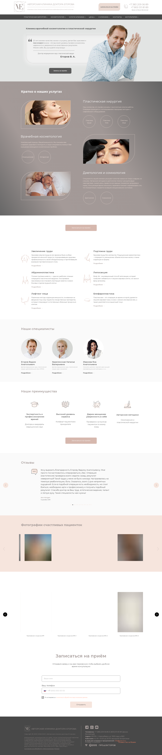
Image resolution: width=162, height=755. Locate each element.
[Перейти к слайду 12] (89, 504)
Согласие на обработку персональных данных (41, 752)
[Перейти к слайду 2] (72, 504)
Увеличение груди (42, 251)
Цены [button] (91, 17)
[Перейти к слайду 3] (74, 504)
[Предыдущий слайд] (5, 485)
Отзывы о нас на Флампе (127, 745)
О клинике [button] (103, 17)
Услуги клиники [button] (76, 17)
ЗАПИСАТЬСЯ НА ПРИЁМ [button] (109, 7)
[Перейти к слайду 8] (82, 504)
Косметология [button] (57, 17)
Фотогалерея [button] (131, 17)
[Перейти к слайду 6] (79, 504)
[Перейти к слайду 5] (77, 504)
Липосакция (100, 272)
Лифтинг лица (39, 293)
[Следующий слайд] (156, 485)
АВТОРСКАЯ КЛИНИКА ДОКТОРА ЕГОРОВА (50, 4)
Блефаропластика (103, 293)
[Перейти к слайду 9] (84, 504)
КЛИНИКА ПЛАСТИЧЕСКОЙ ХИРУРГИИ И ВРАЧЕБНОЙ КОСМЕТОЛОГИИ (50, 9)
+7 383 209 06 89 (138, 4)
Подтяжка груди (102, 251)
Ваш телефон (48, 689)
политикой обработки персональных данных (72, 701)
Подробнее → (37, 287)
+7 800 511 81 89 (139, 7)
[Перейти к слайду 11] (87, 504)
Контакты (117, 17)
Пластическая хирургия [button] (35, 17)
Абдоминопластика (42, 272)
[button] (60, 71)
